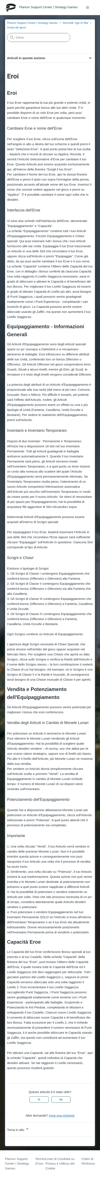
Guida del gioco (16, 27)
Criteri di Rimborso (88, 1161)
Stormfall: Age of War (75, 22)
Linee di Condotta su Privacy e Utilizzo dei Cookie (59, 1163)
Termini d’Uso (40, 1161)
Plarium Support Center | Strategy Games (32, 22)
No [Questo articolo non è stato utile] (60, 1099)
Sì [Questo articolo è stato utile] (39, 1099)
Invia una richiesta (61, 1115)
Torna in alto (18, 1129)
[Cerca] (38, 37)
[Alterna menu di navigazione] (87, 7)
